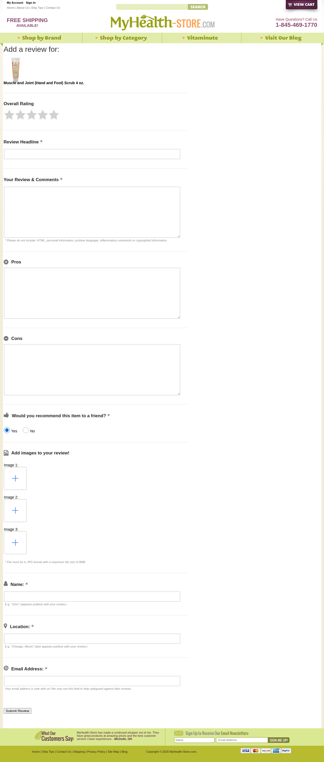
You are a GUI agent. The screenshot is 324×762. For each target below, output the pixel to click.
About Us (23, 7)
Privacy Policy (96, 751)
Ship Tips (37, 7)
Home (11, 7)
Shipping (79, 751)
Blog (124, 751)
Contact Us (53, 7)
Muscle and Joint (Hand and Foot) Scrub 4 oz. (44, 83)
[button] (9, 114)
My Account (15, 2)
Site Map (113, 751)
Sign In (31, 2)
